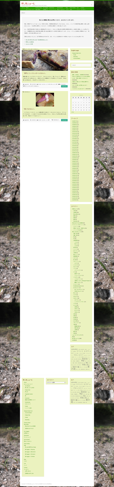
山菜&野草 (75, 240)
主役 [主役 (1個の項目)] (72, 359)
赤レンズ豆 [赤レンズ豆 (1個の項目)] (78, 369)
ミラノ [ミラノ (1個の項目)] (75, 357)
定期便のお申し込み (29, 473)
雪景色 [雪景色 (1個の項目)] (87, 369)
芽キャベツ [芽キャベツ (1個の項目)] (82, 367)
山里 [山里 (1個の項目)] (86, 394)
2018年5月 (74, 124)
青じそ (74, 292)
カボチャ (75, 298)
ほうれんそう (76, 287)
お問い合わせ (28, 471)
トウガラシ (75, 277)
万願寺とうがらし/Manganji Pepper (82, 280)
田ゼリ (76, 243)
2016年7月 (74, 161)
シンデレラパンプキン (79, 301)
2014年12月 (74, 194)
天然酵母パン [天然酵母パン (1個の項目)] (76, 394)
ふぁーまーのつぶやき (77, 335)
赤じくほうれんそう (79, 289)
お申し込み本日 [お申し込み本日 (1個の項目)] (81, 349)
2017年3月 (74, 147)
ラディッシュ (76, 261)
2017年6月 (74, 142)
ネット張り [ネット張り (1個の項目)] (77, 353)
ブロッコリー (76, 322)
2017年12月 (74, 131)
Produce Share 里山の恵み (39, 8)
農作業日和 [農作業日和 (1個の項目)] (83, 369)
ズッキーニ (75, 284)
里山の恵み (75, 214)
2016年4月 (74, 166)
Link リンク (78, 8)
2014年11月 (74, 196)
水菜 (74, 315)
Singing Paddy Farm (76, 53)
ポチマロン (77, 300)
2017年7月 (74, 140)
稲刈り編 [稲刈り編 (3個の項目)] (76, 367)
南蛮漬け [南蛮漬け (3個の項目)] (85, 359)
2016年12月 (74, 152)
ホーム (23, 7)
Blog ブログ (67, 8)
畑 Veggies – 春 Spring (30, 449)
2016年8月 (74, 159)
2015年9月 (74, 178)
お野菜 (74, 212)
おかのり (75, 296)
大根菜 (76, 329)
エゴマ (74, 294)
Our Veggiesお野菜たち (45, 8)
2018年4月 (74, 126)
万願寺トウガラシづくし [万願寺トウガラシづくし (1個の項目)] (85, 357)
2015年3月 (74, 189)
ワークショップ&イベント (77, 224)
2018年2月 (74, 128)
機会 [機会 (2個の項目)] (87, 363)
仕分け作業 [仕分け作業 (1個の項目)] (76, 359)
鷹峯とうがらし (78, 282)
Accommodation (76, 58)
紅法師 (74, 317)
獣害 (74, 219)
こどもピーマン (78, 278)
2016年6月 (74, 163)
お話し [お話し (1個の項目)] (86, 349)
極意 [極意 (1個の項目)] (73, 362)
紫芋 (57, 84)
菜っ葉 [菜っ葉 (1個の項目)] (85, 367)
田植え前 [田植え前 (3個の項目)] (85, 365)
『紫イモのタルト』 (29, 109)
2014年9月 (74, 199)
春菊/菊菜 (75, 256)
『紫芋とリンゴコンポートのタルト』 (34, 73)
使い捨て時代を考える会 (31, 39)
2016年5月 (74, 164)
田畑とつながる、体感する (79, 228)
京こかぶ (76, 310)
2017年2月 (74, 149)
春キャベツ (75, 254)
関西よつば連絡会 (30, 41)
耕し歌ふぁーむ (28, 3)
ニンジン (75, 249)
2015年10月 (74, 177)
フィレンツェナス (78, 275)
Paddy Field (27, 415)
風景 (74, 215)
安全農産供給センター (43, 39)
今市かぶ (76, 312)
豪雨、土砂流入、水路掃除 (78, 74)
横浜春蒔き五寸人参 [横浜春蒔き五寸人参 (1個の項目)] (81, 362)
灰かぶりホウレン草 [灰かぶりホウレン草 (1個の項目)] (74, 364)
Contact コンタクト (83, 8)
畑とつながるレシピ (43, 84)
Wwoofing (75, 56)
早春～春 (75, 233)
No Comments (63, 84)
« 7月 (72, 112)
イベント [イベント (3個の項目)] (80, 351)
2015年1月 (74, 192)
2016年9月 (74, 157)
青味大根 (76, 328)
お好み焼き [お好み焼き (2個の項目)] (74, 349)
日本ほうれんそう (78, 291)
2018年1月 (74, 129)
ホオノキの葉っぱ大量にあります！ (79, 85)
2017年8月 (74, 138)
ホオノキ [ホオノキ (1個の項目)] (85, 355)
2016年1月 (74, 171)
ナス (74, 271)
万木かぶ (76, 308)
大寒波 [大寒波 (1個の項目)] (72, 394)
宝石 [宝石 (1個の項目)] (84, 394)
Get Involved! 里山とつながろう (61, 8)
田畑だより (74, 208)
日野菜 (76, 307)
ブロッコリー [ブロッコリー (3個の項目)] (78, 355)
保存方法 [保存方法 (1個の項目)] (79, 359)
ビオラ (76, 263)
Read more (64, 86)
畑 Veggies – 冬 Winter (30, 456)
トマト (74, 268)
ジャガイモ (75, 264)
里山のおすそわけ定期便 (77, 222)
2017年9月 (74, 136)
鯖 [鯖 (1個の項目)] (88, 369)
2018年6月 (74, 122)
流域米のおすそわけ (29, 428)
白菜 (74, 314)
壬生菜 (74, 319)
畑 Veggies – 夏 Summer (30, 451)
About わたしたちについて (30, 8)
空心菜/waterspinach (77, 285)
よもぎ (76, 245)
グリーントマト (78, 270)
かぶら (74, 305)
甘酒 (74, 333)
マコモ (74, 303)
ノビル (76, 242)
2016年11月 (74, 154)
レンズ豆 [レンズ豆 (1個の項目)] (79, 357)
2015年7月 (74, 182)
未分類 (73, 340)
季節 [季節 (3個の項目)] (82, 361)
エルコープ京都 (29, 44)
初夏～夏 (75, 235)
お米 (74, 210)
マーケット (75, 226)
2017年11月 (74, 133)
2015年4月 (74, 187)
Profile (74, 54)
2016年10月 (74, 156)
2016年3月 (74, 168)
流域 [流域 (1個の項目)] (90, 362)
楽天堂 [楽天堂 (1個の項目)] (76, 362)
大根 (74, 324)
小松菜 (74, 252)
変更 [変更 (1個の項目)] (89, 392)
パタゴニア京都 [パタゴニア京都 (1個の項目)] (82, 353)
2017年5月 (74, 143)
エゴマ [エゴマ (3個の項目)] (86, 351)
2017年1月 (74, 150)
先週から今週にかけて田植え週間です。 (80, 81)
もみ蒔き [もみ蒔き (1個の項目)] (74, 351)
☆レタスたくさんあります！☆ (79, 88)
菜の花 (74, 247)
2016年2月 (74, 170)
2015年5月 (74, 185)
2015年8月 (74, 180)
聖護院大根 (77, 326)
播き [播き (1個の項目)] (88, 394)
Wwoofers (75, 221)
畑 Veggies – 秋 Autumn (30, 454)
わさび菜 (75, 321)
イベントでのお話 (77, 229)
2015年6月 (74, 184)
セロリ (74, 257)
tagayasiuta (26, 84)
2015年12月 (74, 173)
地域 (74, 217)
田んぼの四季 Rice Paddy (30, 447)
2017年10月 (74, 135)
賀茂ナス (76, 273)
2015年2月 (74, 191)
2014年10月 (74, 198)
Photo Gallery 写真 (73, 8)
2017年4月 (74, 145)
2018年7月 (74, 121)
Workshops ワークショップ (52, 8)
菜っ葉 (74, 259)
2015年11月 (74, 175)
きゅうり (75, 266)
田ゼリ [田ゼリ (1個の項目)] (80, 364)
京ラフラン (75, 250)
